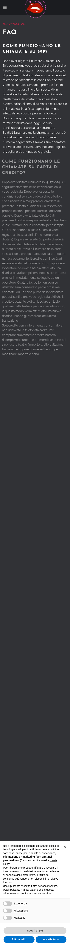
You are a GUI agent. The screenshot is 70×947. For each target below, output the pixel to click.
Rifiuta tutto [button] (19, 939)
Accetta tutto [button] (51, 939)
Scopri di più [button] (35, 930)
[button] (5, 7)
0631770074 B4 (53, 182)
